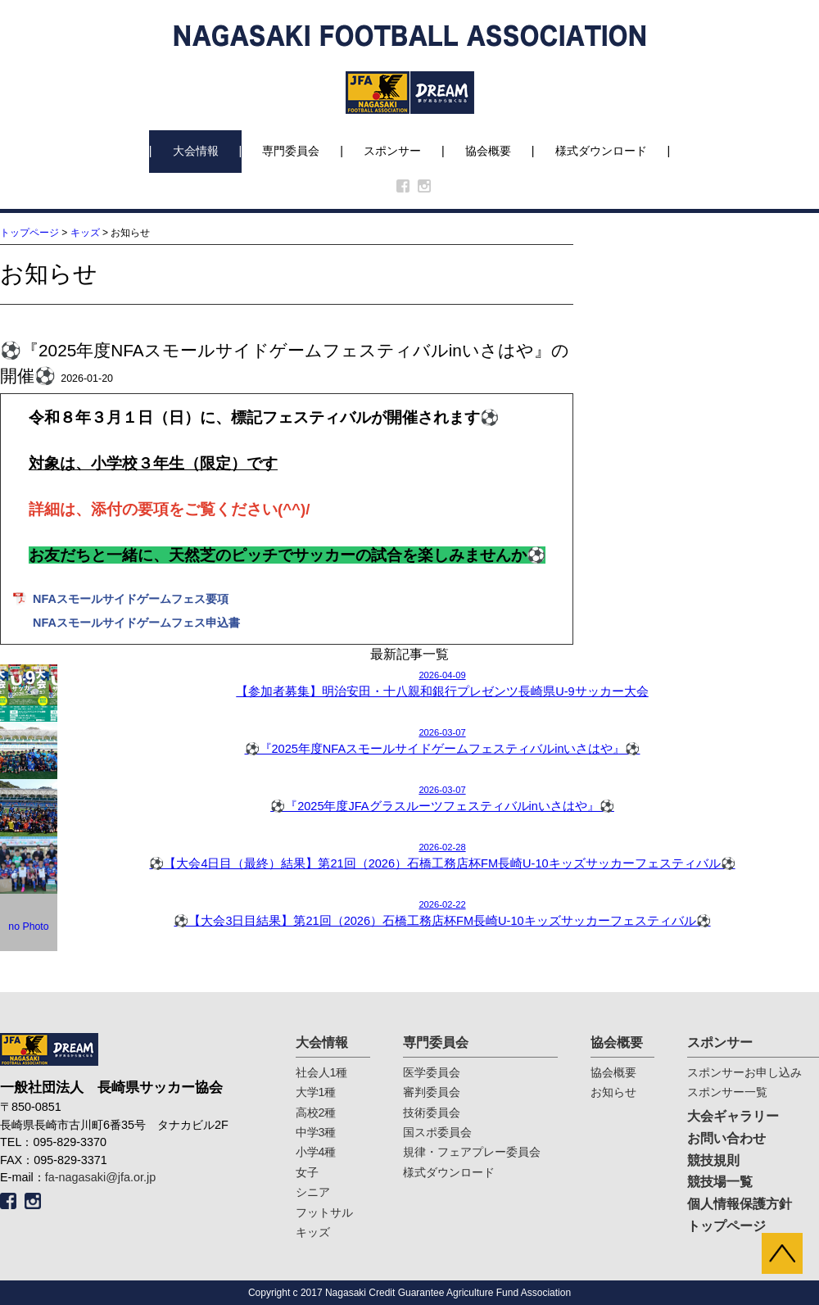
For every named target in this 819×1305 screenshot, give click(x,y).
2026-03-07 (409, 742)
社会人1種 (322, 1072)
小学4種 (316, 1151)
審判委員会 (431, 1092)
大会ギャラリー (733, 1116)
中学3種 (316, 1132)
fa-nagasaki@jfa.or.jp (100, 1177)
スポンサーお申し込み (744, 1072)
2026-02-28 (409, 857)
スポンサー (392, 150)
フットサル (324, 1212)
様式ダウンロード (601, 150)
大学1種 (316, 1092)
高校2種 (316, 1112)
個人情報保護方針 (739, 1204)
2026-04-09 (409, 685)
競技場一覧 (720, 1182)
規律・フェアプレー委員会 (472, 1151)
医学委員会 (431, 1072)
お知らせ (613, 1092)
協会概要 (488, 150)
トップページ (29, 232)
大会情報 (196, 150)
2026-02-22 (409, 914)
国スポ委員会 (437, 1132)
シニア (313, 1192)
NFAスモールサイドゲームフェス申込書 (136, 622)
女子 (307, 1172)
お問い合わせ (726, 1138)
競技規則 (713, 1160)
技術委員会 (431, 1112)
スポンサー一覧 (727, 1092)
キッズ (85, 232)
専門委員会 (290, 150)
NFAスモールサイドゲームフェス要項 (131, 598)
